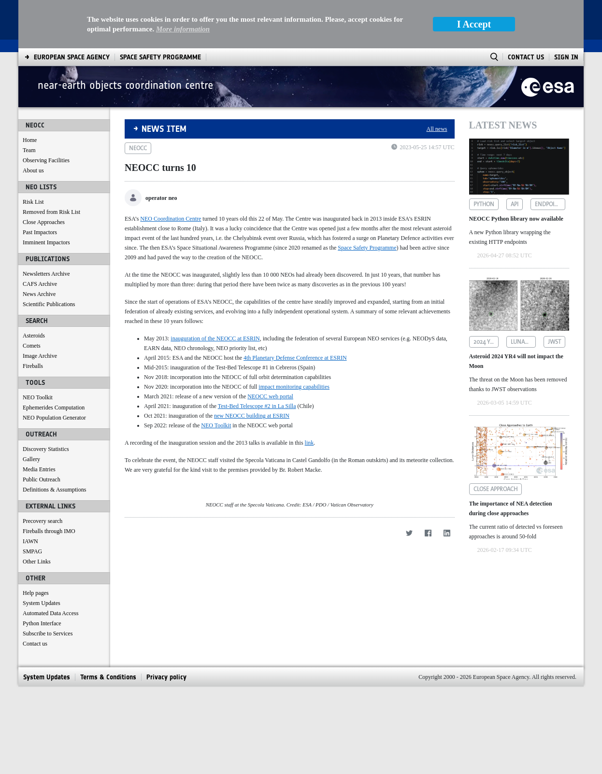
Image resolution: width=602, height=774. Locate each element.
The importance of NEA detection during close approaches (510, 508)
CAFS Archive (40, 284)
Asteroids (34, 335)
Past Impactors (40, 232)
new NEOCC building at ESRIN (251, 415)
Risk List (33, 201)
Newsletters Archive (46, 273)
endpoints (549, 204)
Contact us (35, 643)
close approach (495, 489)
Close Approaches (44, 222)
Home (30, 140)
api (514, 204)
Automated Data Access (50, 613)
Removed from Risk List (51, 212)
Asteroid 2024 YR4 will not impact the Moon (516, 361)
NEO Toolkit (38, 397)
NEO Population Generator (54, 417)
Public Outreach (41, 479)
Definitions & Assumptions (54, 489)
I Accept (474, 24)
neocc (138, 148)
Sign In (566, 57)
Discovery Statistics (46, 449)
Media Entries (39, 469)
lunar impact (523, 342)
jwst (554, 342)
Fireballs (33, 366)
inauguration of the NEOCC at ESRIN (215, 338)
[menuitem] (72, 57)
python (483, 204)
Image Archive (40, 355)
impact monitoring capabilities (294, 386)
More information (183, 29)
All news (437, 129)
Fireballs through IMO (49, 531)
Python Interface (42, 623)
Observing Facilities (46, 160)
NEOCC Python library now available (516, 218)
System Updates (41, 603)
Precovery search (42, 521)
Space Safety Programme (367, 247)
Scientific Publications (49, 304)
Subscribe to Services (47, 633)
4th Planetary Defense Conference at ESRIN (295, 357)
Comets (32, 345)
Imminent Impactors (46, 242)
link (309, 442)
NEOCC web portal (270, 396)
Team (29, 150)
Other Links (37, 561)
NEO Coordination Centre (170, 218)
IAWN (30, 541)
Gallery (31, 459)
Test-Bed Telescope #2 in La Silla (257, 406)
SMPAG (32, 551)
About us (33, 170)
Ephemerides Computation (54, 407)
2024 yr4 (484, 342)
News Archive (39, 294)
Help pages (36, 593)
